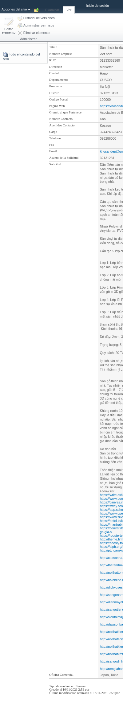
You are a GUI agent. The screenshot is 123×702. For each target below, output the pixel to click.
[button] (8, 25)
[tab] (52, 6)
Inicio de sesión (97, 5)
